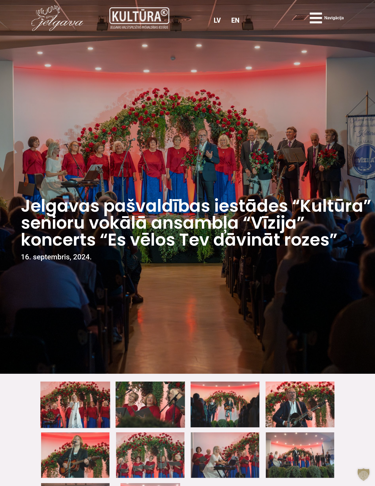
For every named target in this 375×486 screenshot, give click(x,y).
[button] (363, 474)
